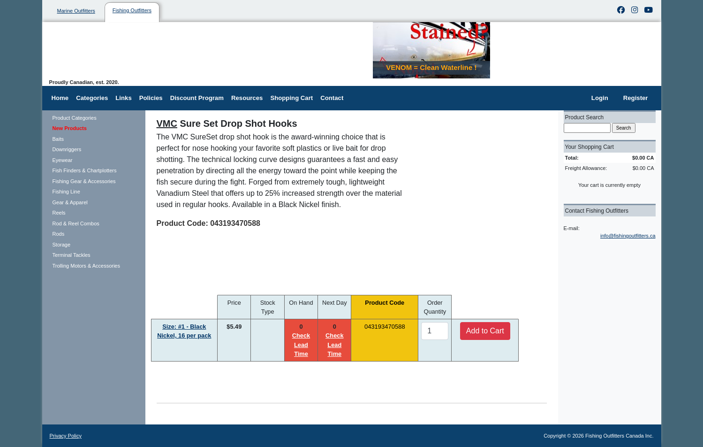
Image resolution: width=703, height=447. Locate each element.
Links (123, 97)
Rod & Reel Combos (76, 223)
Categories (92, 97)
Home (60, 97)
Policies (151, 97)
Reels (59, 213)
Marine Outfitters (76, 11)
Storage (62, 244)
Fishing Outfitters (132, 10)
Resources (247, 97)
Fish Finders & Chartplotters (85, 170)
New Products (70, 128)
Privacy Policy (66, 436)
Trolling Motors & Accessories (86, 266)
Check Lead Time (301, 344)
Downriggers (67, 149)
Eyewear (63, 160)
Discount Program (197, 97)
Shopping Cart (291, 97)
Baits (58, 139)
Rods (59, 234)
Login (599, 97)
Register (635, 97)
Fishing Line (66, 191)
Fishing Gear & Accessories (84, 181)
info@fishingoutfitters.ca (628, 236)
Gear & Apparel (70, 202)
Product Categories (75, 118)
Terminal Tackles (72, 255)
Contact (331, 97)
